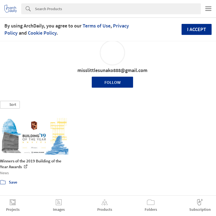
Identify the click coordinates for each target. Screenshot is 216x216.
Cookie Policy (42, 33)
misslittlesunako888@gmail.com (112, 70)
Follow (112, 82)
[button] (10, 105)
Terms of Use (96, 26)
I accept (196, 29)
